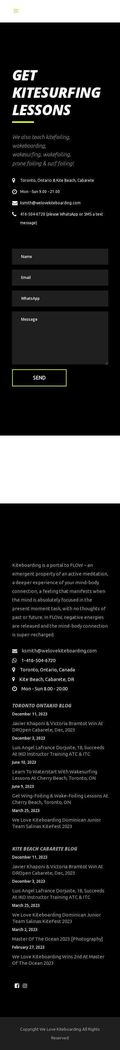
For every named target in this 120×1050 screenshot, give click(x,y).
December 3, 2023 (28, 738)
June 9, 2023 (23, 786)
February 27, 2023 (28, 947)
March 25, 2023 (26, 810)
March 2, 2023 (24, 929)
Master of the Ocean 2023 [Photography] (57, 939)
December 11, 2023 (29, 714)
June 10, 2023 (24, 762)
